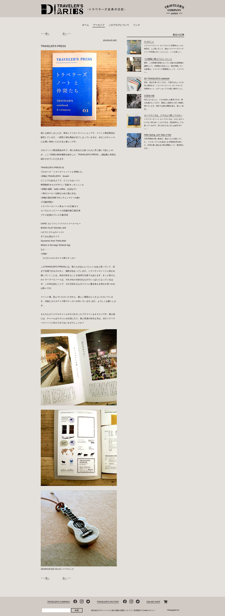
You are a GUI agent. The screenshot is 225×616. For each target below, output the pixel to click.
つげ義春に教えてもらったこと (158, 59)
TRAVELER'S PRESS (53, 46)
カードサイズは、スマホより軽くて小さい (163, 115)
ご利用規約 (136, 610)
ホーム (85, 25)
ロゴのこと (149, 42)
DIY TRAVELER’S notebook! (156, 78)
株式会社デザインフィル (100, 610)
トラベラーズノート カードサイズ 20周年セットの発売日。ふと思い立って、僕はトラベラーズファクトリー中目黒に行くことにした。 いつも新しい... (164, 49)
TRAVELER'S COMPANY (58, 602)
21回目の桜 (149, 96)
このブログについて (118, 25)
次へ (65, 33)
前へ (47, 33)
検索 (77, 610)
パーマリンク (68, 569)
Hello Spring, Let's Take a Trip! (157, 135)
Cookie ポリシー (149, 610)
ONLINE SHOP (153, 602)
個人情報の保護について (121, 610)
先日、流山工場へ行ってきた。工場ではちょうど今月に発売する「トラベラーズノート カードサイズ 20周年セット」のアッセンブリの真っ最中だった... (164, 85)
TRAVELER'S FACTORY (108, 602)
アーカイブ (98, 25)
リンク (136, 25)
